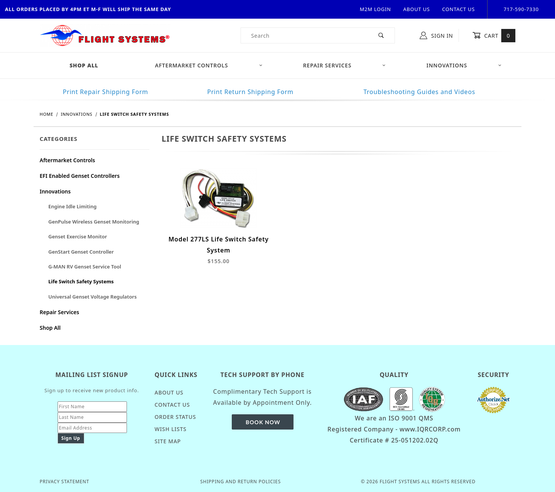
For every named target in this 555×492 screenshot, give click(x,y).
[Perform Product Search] (381, 35)
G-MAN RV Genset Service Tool (84, 266)
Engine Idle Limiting (72, 206)
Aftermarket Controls (209, 65)
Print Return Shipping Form (250, 92)
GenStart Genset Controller (81, 251)
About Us (416, 9)
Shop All (50, 327)
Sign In (436, 35)
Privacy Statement (64, 481)
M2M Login (375, 9)
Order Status (175, 416)
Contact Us (458, 9)
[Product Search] (305, 35)
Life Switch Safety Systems (81, 281)
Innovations (464, 65)
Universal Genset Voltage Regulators (92, 296)
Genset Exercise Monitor (77, 236)
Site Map (168, 441)
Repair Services (344, 65)
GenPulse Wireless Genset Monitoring (93, 221)
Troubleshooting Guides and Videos (419, 92)
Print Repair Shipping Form (105, 92)
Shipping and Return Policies (240, 481)
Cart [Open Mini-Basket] (493, 35)
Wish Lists (171, 429)
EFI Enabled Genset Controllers (80, 175)
